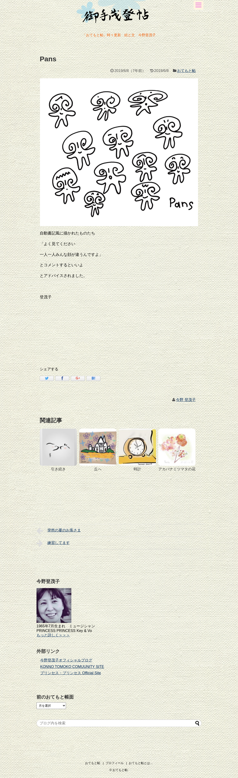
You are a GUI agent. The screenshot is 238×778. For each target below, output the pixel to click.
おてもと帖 (186, 71)
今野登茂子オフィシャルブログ (66, 660)
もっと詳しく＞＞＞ (53, 635)
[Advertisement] (124, 349)
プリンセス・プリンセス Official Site (70, 673)
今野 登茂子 (185, 400)
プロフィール (115, 763)
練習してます (53, 543)
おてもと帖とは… (141, 763)
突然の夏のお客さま (58, 530)
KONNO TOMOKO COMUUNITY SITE (72, 667)
